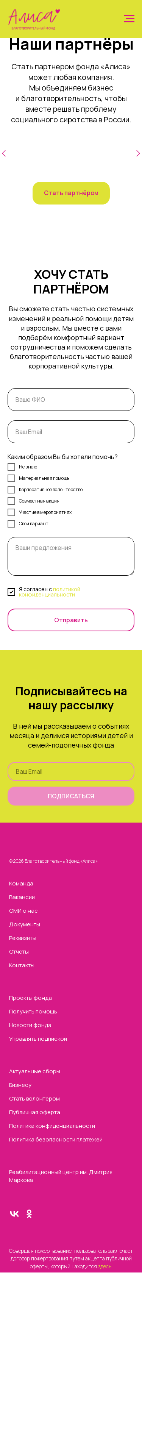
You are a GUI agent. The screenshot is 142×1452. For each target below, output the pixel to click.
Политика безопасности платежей (56, 1139)
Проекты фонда (30, 998)
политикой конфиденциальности (49, 591)
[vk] (14, 1217)
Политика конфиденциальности (52, 1126)
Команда (21, 883)
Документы (24, 924)
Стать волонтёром (34, 1098)
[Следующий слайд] (138, 157)
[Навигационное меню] (129, 19)
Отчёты (19, 952)
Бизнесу (20, 1085)
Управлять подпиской (38, 1039)
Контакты (21, 965)
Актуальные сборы (34, 1071)
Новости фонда (30, 1025)
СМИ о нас (23, 911)
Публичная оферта (34, 1112)
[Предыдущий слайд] (4, 157)
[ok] (29, 1217)
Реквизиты (22, 938)
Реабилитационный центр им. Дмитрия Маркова (60, 1176)
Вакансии (22, 897)
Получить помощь (33, 1011)
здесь (104, 1266)
